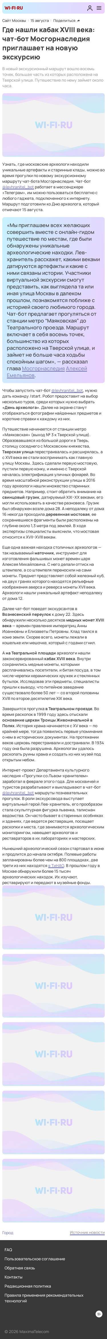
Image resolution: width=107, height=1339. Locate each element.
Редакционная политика (28, 1286)
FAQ (8, 1249)
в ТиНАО (56, 865)
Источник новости (87, 1232)
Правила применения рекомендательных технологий (44, 1297)
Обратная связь (20, 1268)
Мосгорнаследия (43, 368)
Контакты (14, 1277)
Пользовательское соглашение (35, 1258)
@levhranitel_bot (18, 187)
